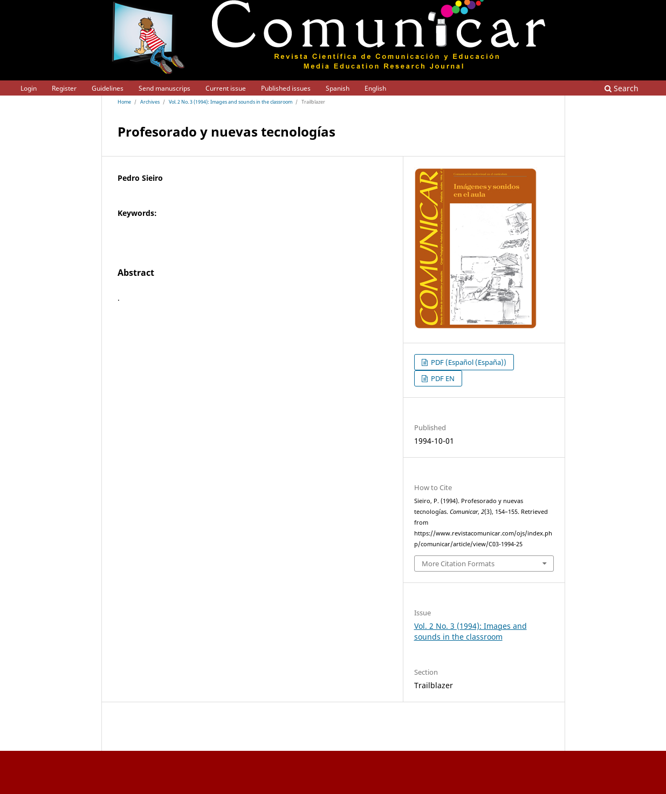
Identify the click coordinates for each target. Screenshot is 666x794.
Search (621, 88)
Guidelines (107, 88)
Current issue (225, 88)
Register (64, 88)
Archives (150, 102)
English (375, 88)
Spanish (337, 88)
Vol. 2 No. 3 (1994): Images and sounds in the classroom (230, 102)
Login (28, 88)
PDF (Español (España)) (467, 362)
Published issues (286, 88)
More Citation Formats (458, 563)
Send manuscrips (164, 88)
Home (124, 102)
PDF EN (442, 378)
